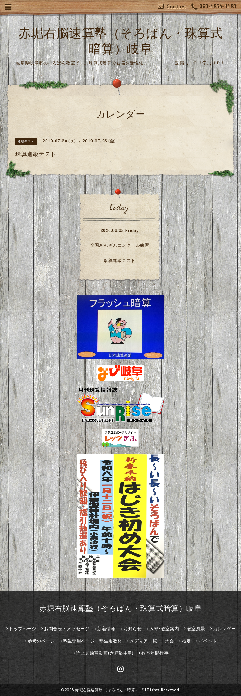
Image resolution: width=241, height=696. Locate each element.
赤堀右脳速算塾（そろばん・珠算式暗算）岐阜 (120, 608)
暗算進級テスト (120, 260)
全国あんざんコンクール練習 (119, 245)
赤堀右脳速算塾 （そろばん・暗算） (107, 690)
